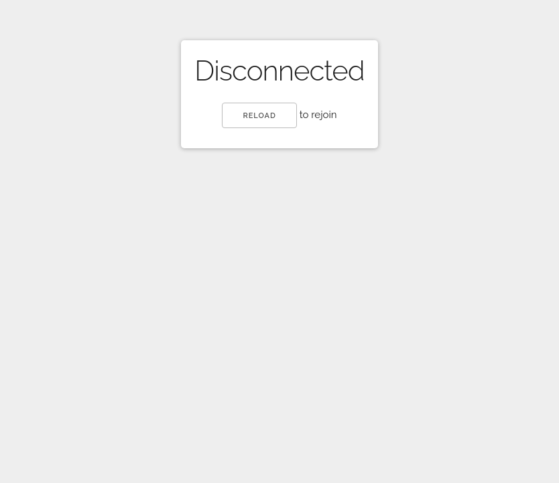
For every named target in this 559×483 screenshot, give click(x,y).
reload (259, 115)
